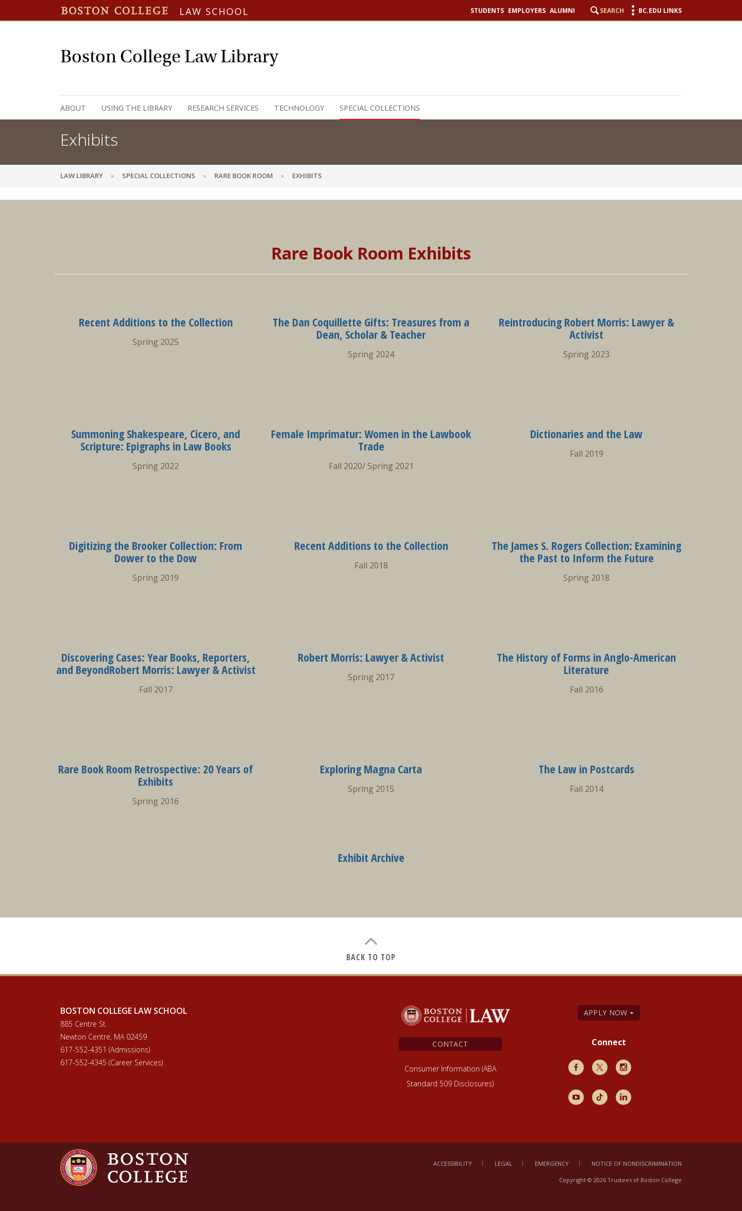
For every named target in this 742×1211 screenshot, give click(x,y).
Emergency (552, 1163)
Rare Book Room (243, 175)
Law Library (81, 175)
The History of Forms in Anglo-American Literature (586, 663)
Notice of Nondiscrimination (637, 1163)
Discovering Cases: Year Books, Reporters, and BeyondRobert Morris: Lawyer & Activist (156, 663)
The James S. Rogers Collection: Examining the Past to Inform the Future (586, 551)
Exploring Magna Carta (371, 768)
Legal (503, 1163)
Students (487, 11)
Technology (299, 108)
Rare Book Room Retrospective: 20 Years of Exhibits (155, 775)
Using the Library (137, 108)
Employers (527, 11)
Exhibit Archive (371, 857)
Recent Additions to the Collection (156, 322)
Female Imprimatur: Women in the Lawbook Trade (371, 440)
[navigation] (360, 108)
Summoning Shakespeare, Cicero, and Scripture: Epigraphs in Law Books (155, 440)
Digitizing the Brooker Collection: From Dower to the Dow (155, 551)
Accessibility (452, 1163)
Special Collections (380, 108)
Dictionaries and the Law (586, 433)
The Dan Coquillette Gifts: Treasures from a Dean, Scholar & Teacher (371, 328)
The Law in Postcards (586, 768)
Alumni (562, 11)
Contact (450, 1044)
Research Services (223, 108)
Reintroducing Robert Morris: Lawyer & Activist (586, 328)
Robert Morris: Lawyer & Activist (371, 657)
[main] (371, 580)
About (73, 108)
